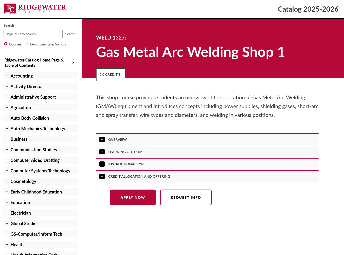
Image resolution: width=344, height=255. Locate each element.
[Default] (33, 34)
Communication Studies (34, 149)
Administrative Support (33, 96)
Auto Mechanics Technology (38, 128)
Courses (13, 44)
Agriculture (21, 107)
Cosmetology (23, 181)
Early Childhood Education (36, 191)
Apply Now (132, 197)
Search (9, 25)
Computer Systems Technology (40, 170)
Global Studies (24, 223)
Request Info (186, 197)
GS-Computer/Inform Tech (36, 234)
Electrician (21, 212)
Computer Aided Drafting (35, 160)
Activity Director (27, 86)
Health (17, 244)
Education (20, 202)
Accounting (22, 75)
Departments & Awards (45, 44)
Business (19, 139)
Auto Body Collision (30, 118)
